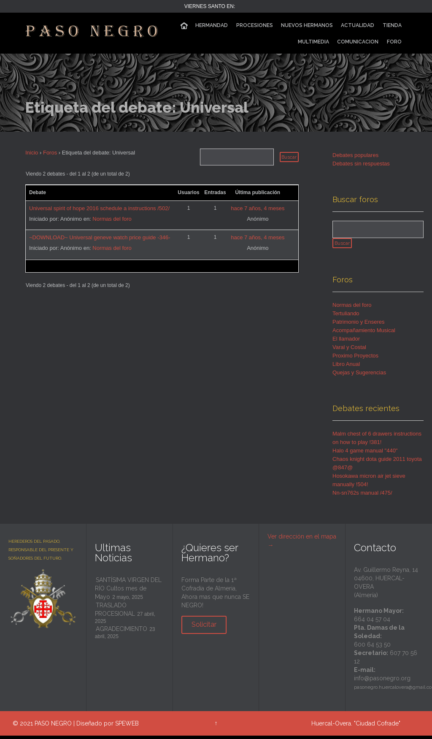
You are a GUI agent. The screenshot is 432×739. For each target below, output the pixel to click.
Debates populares (355, 155)
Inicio (31, 152)
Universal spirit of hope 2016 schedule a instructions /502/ (99, 208)
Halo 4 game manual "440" (365, 454)
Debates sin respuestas (361, 163)
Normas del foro (111, 219)
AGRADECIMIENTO (121, 632)
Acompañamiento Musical (363, 334)
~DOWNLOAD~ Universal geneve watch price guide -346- (99, 237)
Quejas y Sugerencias (359, 376)
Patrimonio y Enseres (358, 325)
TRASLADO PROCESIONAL (115, 613)
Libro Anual (346, 368)
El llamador (346, 342)
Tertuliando (345, 317)
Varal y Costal (349, 351)
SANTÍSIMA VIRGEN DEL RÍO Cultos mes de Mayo (128, 592)
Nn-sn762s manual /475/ (362, 496)
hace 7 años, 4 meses (257, 208)
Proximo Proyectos (355, 359)
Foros (50, 152)
